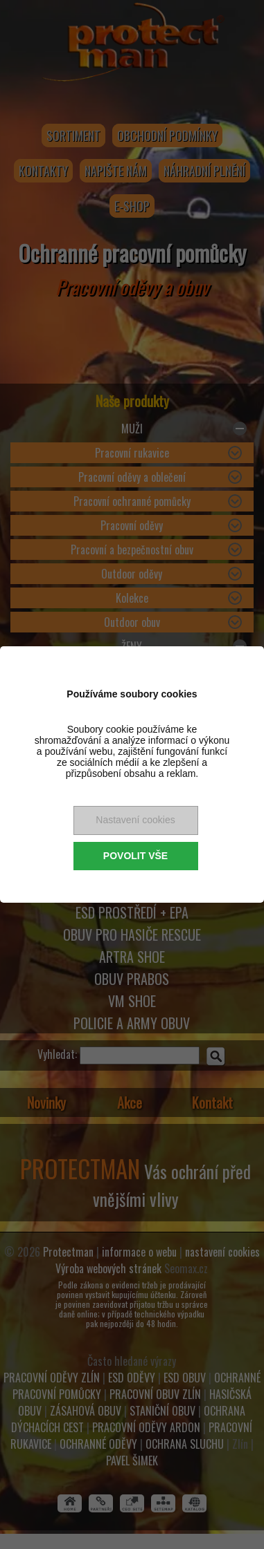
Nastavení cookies (135, 819)
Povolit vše (135, 855)
